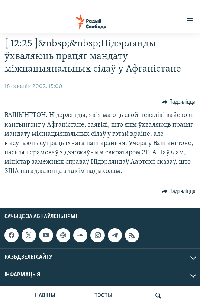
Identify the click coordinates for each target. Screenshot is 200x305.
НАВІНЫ (45, 296)
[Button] (179, 102)
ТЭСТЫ (103, 296)
